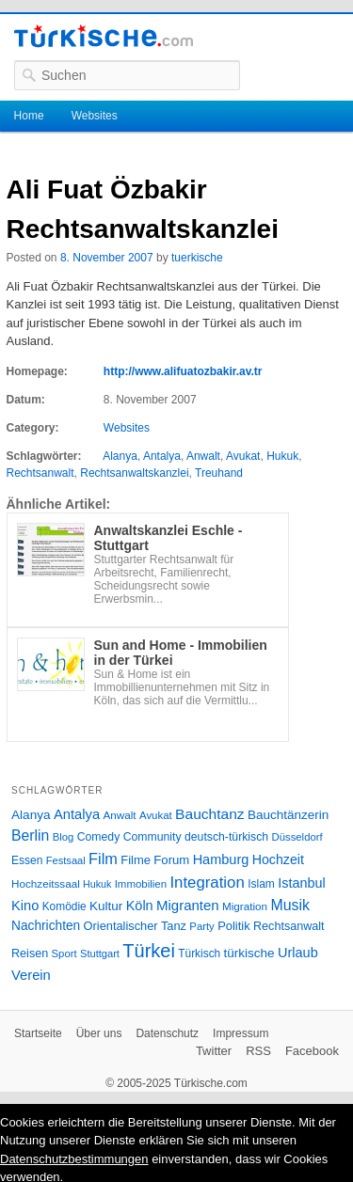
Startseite (38, 1033)
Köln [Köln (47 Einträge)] (139, 905)
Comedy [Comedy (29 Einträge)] (98, 836)
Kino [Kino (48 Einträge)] (25, 905)
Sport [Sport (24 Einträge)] (64, 953)
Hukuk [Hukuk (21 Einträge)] (97, 884)
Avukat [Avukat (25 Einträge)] (155, 815)
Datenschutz (167, 1033)
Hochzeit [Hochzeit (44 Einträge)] (278, 859)
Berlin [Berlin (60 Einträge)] (30, 835)
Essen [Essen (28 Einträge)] (26, 860)
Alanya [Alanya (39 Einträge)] (31, 815)
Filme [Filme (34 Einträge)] (135, 860)
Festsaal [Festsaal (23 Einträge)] (66, 860)
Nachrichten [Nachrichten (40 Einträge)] (45, 926)
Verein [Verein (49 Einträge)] (31, 975)
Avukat (243, 456)
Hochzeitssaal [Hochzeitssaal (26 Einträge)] (45, 883)
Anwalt (203, 456)
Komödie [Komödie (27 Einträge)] (64, 906)
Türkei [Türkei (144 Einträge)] (148, 950)
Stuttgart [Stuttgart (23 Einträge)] (100, 953)
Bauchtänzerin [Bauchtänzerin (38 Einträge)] (288, 815)
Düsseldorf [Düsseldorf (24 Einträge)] (297, 837)
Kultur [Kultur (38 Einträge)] (105, 906)
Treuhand (219, 473)
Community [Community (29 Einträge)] (152, 836)
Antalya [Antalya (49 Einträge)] (77, 814)
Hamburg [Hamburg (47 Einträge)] (221, 859)
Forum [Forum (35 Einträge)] (171, 860)
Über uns (99, 1033)
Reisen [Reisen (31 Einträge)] (29, 953)
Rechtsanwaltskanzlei (134, 473)
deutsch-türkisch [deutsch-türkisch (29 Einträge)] (226, 836)
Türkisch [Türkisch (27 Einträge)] (199, 953)
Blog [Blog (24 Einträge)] (63, 837)
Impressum (240, 1033)
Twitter (214, 1051)
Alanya (120, 456)
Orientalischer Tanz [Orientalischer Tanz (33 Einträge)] (135, 926)
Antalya (162, 456)
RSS (258, 1051)
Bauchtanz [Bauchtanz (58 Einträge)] (209, 814)
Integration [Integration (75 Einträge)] (206, 882)
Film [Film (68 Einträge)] (103, 858)
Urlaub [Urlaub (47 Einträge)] (298, 952)
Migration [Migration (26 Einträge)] (244, 906)
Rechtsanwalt (40, 473)
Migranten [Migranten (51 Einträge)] (187, 905)
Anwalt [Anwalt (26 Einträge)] (120, 815)
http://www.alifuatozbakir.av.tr (183, 371)
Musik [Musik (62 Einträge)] (290, 905)
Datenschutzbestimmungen (74, 1159)
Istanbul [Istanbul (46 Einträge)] (301, 882)
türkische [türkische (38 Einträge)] (249, 953)
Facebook (312, 1051)
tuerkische (197, 257)
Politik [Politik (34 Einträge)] (233, 926)
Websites (95, 115)
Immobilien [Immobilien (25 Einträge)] (141, 884)
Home (29, 115)
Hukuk (282, 456)
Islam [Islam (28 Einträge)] (261, 883)
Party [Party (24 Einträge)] (201, 926)
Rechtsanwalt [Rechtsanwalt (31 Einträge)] (289, 926)
